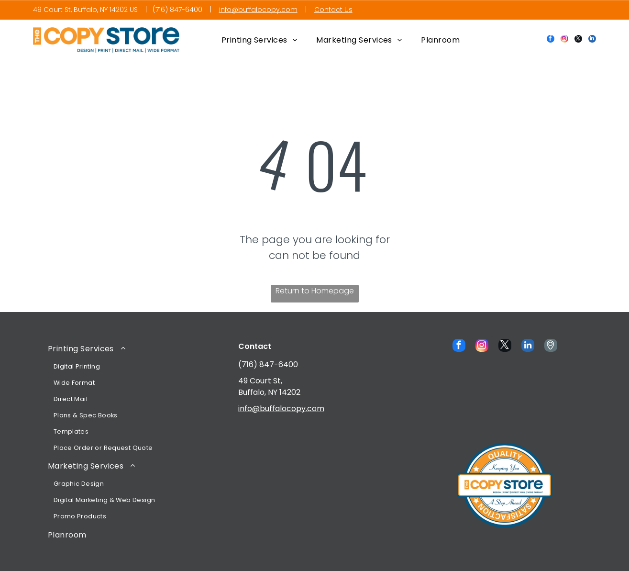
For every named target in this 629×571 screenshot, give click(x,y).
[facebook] (550, 40)
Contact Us (333, 9)
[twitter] (578, 40)
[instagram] (564, 40)
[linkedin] (592, 40)
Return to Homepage (315, 290)
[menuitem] (259, 40)
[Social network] (550, 346)
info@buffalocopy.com (258, 9)
